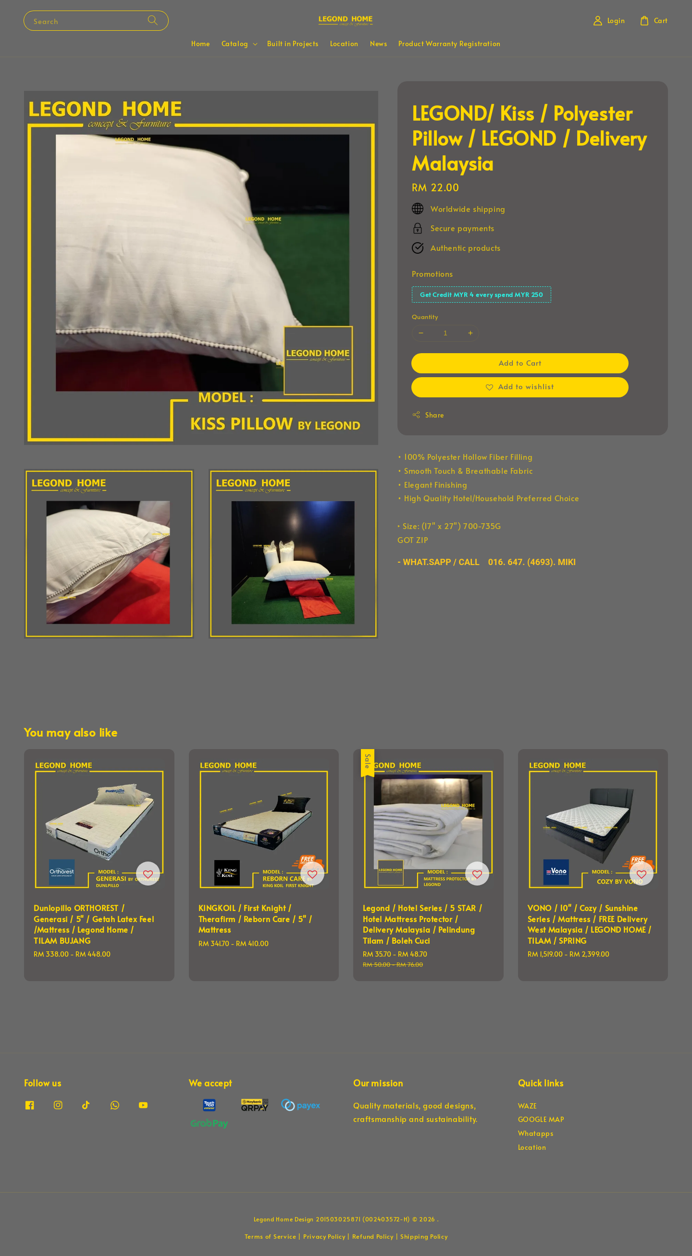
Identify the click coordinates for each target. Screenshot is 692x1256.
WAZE (527, 1106)
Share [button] (428, 414)
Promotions (432, 273)
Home (200, 43)
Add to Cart (520, 362)
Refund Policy (373, 1236)
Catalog (235, 43)
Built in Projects (293, 43)
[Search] (152, 20)
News (378, 43)
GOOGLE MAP (541, 1119)
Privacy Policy (324, 1236)
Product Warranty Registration (449, 43)
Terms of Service (271, 1236)
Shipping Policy (424, 1236)
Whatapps (536, 1133)
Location (344, 43)
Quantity (425, 316)
